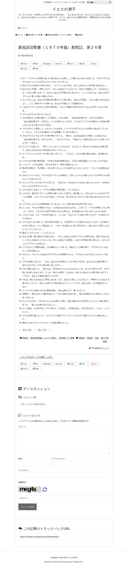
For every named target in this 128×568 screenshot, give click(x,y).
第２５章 (27, 330)
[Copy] (35, 68)
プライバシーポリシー (62, 2)
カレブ (105, 348)
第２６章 (104, 338)
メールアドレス (58, 459)
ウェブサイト (24, 470)
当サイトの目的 (78, 2)
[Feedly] (24, 68)
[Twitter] (24, 64)
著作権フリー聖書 (35, 35)
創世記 (80, 35)
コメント (22, 426)
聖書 (105, 341)
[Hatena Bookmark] (58, 64)
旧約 (97, 338)
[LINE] (82, 64)
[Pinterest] (35, 64)
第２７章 (42, 330)
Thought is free (78, 562)
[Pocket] (70, 64)
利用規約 (47, 2)
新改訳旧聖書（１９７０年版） (60, 35)
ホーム (20, 35)
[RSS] (93, 64)
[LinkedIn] (47, 64)
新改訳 (90, 338)
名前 (20, 459)
